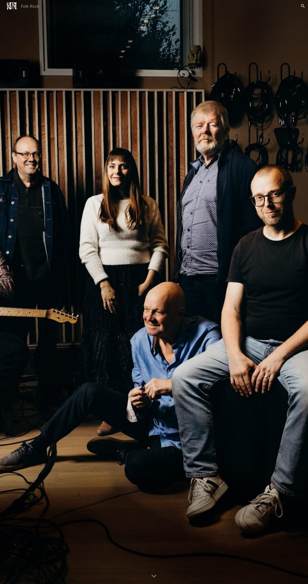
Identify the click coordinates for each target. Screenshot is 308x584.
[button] (303, 6)
